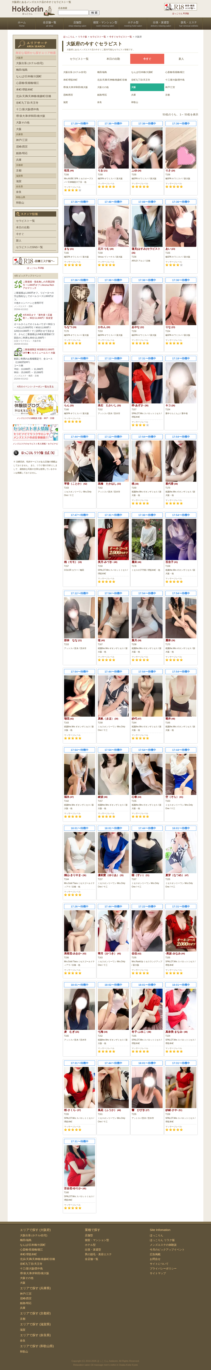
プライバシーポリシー (163, 1268)
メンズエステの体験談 (163, 1244)
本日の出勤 (113, 58)
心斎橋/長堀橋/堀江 (175, 72)
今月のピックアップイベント (167, 1249)
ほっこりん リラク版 (162, 1240)
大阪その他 (103, 87)
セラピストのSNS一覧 (29, 247)
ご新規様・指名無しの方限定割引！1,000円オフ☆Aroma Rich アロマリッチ (39, 284)
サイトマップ (158, 1273)
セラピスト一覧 (79, 58)
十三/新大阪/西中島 (175, 80)
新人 (181, 58)
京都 (167, 95)
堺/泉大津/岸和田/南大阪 (75, 87)
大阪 (18, 129)
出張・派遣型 (93, 1249)
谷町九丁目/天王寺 (140, 80)
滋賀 (65, 102)
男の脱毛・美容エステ (98, 1254)
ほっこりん (156, 1235)
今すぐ (20, 234)
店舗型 (89, 1235)
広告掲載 (155, 1254)
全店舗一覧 (91, 1259)
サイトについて (159, 1263)
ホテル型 (90, 1244)
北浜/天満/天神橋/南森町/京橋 (112, 80)
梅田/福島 (102, 72)
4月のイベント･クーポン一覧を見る (35, 386)
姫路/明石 (102, 95)
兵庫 (133, 95)
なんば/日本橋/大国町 (142, 72)
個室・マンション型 (97, 1240)
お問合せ (155, 1259)
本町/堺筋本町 (70, 80)
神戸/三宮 (170, 87)
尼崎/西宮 (68, 95)
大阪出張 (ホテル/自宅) (74, 72)
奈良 (99, 102)
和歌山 (134, 102)
